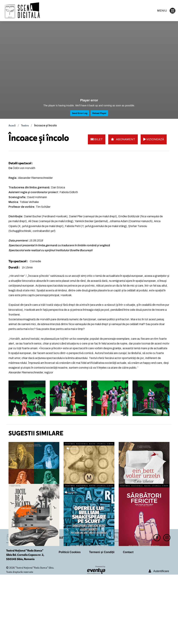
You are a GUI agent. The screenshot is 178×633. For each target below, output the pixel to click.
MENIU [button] (166, 10)
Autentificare (159, 629)
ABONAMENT (123, 139)
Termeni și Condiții (101, 610)
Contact (128, 610)
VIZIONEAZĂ (153, 139)
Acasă (12, 125)
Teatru (25, 125)
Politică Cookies (70, 610)
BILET (97, 139)
